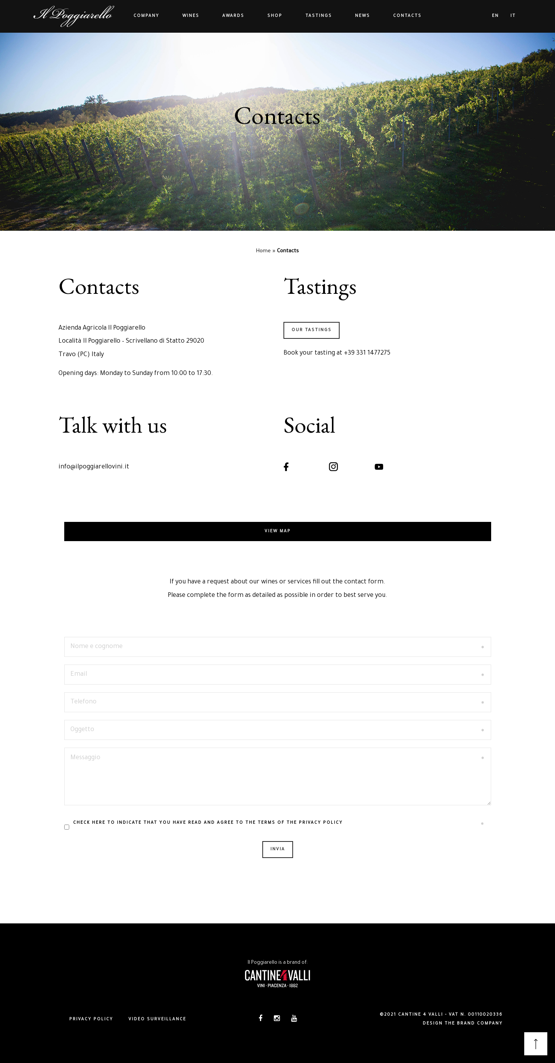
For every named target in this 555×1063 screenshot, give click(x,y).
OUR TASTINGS (312, 330)
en (495, 16)
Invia (277, 849)
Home (263, 251)
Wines (190, 16)
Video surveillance (157, 1019)
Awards (233, 16)
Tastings (318, 16)
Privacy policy (91, 1019)
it (513, 16)
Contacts (407, 16)
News (362, 16)
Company (146, 16)
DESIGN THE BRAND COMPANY (463, 1023)
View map (278, 531)
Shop (274, 16)
